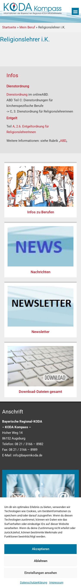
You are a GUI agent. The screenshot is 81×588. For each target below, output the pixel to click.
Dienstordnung (17, 94)
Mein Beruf (27, 27)
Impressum (56, 582)
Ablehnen (40, 561)
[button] (75, 11)
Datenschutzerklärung (33, 582)
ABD (63, 141)
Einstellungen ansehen (40, 573)
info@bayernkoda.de (27, 455)
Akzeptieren (40, 549)
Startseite (9, 27)
